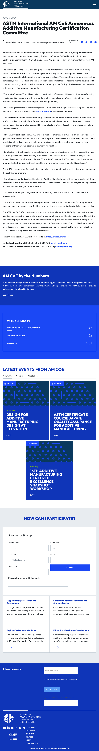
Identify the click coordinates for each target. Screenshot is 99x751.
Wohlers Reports (13, 735)
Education (30, 731)
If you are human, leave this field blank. (24, 578)
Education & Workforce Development (71, 630)
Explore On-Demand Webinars (21, 630)
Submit (70, 567)
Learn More (8, 295)
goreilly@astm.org (59, 243)
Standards (30, 728)
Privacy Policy (74, 679)
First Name (14, 543)
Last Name (55, 543)
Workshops (33, 376)
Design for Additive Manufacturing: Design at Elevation (23, 421)
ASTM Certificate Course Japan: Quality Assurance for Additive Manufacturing (73, 421)
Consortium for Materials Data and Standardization (70, 601)
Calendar (30, 734)
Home (5, 41)
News (12, 41)
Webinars (19, 376)
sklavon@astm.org (63, 246)
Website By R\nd (64, 748)
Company (13, 566)
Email (53, 554)
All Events (7, 376)
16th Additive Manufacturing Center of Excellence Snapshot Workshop (46, 480)
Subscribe (51, 690)
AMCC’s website (43, 111)
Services (29, 737)
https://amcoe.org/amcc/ (57, 236)
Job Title (13, 554)
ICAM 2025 (13, 739)
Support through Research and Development (21, 601)
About (28, 740)
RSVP (8, 435)
